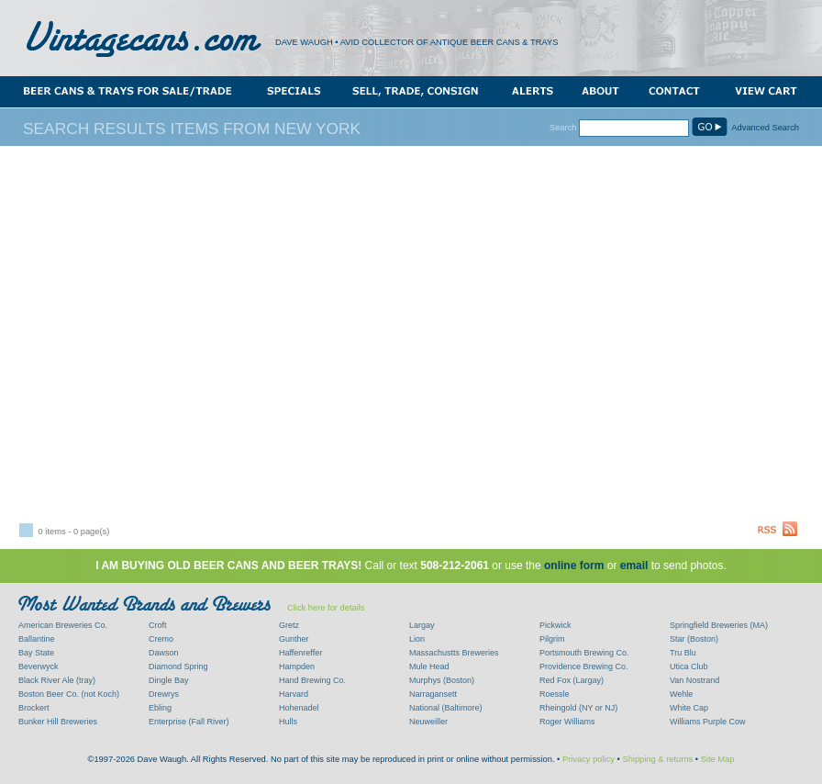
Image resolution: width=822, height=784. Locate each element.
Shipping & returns (657, 759)
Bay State (36, 652)
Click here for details (326, 607)
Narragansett (433, 694)
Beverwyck (38, 666)
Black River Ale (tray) (56, 680)
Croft (158, 625)
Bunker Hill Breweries (57, 721)
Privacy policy (588, 759)
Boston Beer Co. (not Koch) (68, 694)
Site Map (718, 759)
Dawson (164, 652)
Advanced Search (765, 127)
